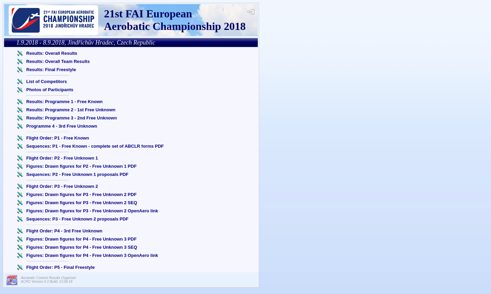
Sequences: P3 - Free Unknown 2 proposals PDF (77, 219)
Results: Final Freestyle (51, 69)
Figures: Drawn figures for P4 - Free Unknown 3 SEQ (81, 247)
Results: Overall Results (51, 53)
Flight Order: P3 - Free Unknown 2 (62, 186)
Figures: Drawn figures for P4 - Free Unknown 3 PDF (81, 239)
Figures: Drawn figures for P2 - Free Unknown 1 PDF (81, 166)
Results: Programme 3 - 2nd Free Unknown (71, 117)
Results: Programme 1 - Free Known (64, 101)
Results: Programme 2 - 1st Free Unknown (71, 109)
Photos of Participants (49, 89)
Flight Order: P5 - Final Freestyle (60, 267)
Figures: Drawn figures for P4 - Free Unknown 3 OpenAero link (92, 255)
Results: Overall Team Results (58, 61)
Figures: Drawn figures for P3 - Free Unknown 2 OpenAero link (92, 210)
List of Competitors (46, 81)
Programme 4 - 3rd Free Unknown (61, 126)
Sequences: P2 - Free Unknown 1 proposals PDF (77, 174)
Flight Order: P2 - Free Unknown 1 (62, 158)
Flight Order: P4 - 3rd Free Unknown (64, 230)
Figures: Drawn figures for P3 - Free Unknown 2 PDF (81, 194)
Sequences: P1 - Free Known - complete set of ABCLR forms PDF (95, 146)
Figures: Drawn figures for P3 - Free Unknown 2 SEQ (81, 202)
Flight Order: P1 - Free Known (57, 138)
